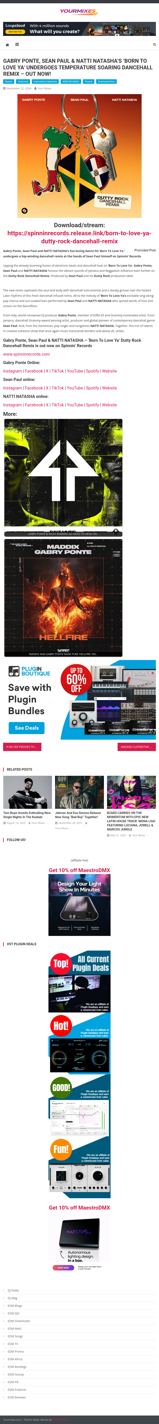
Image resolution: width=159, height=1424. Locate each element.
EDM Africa (15, 1359)
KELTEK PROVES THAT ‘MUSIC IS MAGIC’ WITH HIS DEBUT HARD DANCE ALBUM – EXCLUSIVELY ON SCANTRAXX (24, 747)
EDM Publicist (17, 1390)
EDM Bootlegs (17, 1367)
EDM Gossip (16, 1374)
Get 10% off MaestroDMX (79, 870)
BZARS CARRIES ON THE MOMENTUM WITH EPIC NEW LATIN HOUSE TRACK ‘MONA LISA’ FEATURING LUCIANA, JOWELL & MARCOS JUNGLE (131, 821)
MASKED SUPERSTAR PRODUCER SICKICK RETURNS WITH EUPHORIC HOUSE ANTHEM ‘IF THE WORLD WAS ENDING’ (138, 747)
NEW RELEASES (71, 81)
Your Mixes (44, 88)
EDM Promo (16, 1351)
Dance (8, 81)
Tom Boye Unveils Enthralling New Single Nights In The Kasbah (27, 815)
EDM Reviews (17, 1397)
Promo (88, 81)
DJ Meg (12, 1298)
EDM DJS (13, 1313)
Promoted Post (106, 81)
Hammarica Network (45, 81)
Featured (23, 81)
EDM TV (13, 1344)
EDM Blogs (15, 1306)
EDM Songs (15, 1336)
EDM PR (13, 1382)
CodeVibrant (60, 1420)
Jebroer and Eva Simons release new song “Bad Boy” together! (78, 815)
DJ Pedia (13, 1290)
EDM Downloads (19, 1321)
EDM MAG (14, 1329)
